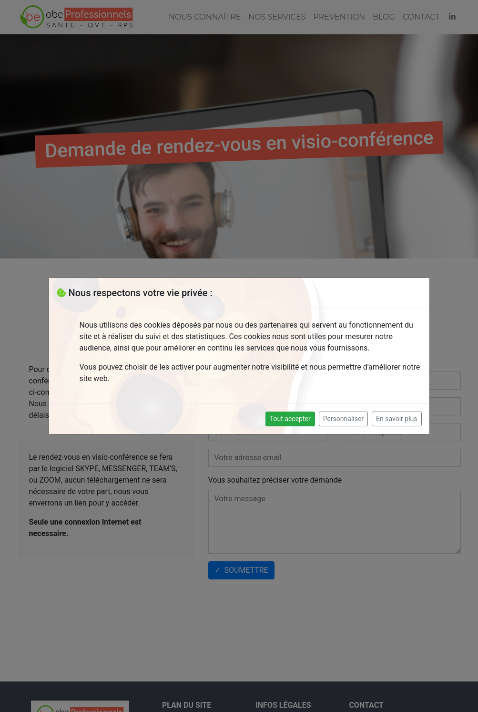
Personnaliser (343, 419)
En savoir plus (396, 419)
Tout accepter (290, 419)
